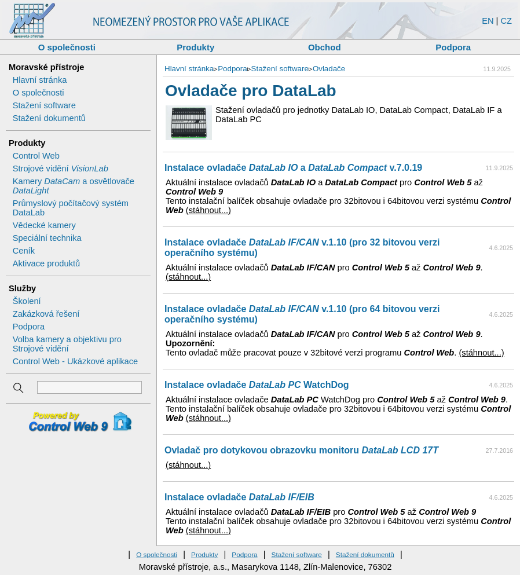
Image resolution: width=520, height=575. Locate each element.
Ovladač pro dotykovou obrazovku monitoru (301, 450)
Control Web (36, 155)
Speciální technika (47, 238)
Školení (27, 301)
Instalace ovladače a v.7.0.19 (293, 168)
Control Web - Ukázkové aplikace (75, 361)
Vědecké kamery (44, 225)
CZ (506, 20)
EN (487, 20)
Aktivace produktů (46, 263)
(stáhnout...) (208, 210)
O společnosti (67, 47)
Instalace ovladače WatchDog (256, 385)
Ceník (24, 250)
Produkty (195, 47)
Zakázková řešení (46, 313)
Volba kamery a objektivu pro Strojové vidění (67, 344)
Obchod (324, 47)
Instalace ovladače (239, 497)
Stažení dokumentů (49, 118)
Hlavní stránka (40, 80)
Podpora (453, 47)
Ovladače (329, 68)
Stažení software (44, 105)
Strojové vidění (60, 168)
